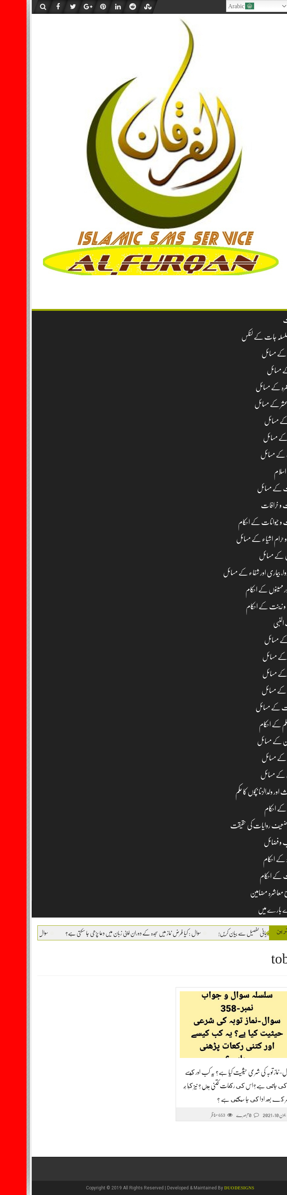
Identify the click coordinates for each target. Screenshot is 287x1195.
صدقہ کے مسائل (254, 657)
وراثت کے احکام (252, 876)
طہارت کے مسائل (250, 707)
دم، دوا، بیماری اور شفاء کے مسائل (234, 573)
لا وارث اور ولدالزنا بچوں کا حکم (240, 792)
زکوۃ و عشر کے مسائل (250, 404)
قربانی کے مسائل (253, 775)
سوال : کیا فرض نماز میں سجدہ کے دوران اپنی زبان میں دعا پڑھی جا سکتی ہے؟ (87, 933)
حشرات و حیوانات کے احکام (242, 522)
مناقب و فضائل (254, 842)
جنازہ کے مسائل (254, 438)
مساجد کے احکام (255, 809)
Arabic (215, 5)
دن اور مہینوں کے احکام (245, 589)
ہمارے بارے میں (251, 910)
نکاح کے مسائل (254, 674)
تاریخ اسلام (259, 471)
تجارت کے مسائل (251, 488)
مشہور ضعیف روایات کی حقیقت (238, 825)
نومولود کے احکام (254, 859)
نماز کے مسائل (256, 370)
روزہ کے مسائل (255, 421)
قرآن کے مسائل (253, 758)
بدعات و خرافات (253, 505)
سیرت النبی (259, 623)
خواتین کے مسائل (252, 556)
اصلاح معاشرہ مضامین (247, 893)
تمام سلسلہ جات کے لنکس (243, 337)
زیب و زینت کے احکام (245, 606)
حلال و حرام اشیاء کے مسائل (241, 539)
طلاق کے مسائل (253, 691)
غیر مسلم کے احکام (252, 724)
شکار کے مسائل (255, 640)
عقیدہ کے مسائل (253, 354)
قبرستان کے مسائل (251, 741)
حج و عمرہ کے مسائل (250, 387)
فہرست (264, 320)
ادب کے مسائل (253, 455)
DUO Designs (213, 1188)
